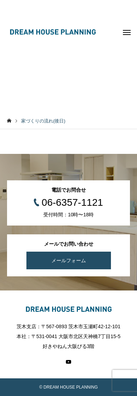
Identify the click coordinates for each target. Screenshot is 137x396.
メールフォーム (68, 260)
